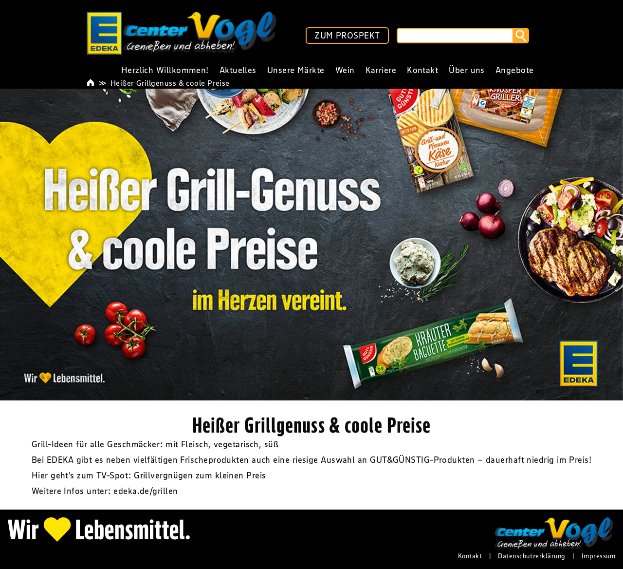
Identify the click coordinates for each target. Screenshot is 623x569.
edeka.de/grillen (145, 491)
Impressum (598, 555)
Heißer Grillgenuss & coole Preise (170, 83)
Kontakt (470, 555)
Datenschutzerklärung (531, 555)
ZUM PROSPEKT (347, 35)
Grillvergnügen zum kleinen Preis (200, 475)
